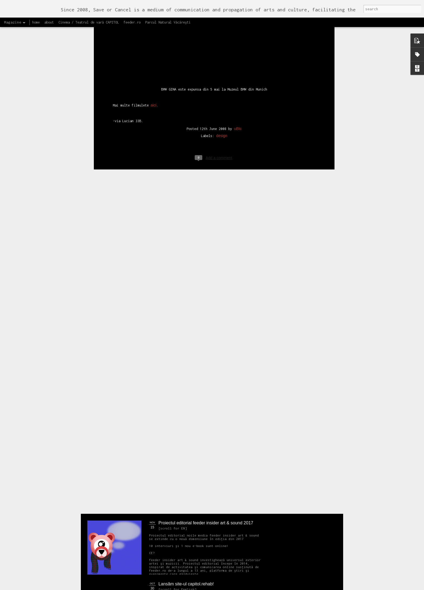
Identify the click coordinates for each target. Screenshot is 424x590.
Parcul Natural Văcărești (168, 22)
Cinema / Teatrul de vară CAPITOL (88, 22)
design (221, 61)
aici (153, 30)
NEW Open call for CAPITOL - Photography (138, 413)
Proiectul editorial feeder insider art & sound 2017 (205, 523)
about (49, 22)
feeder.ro (132, 22)
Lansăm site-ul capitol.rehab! (186, 584)
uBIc (237, 54)
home (36, 22)
